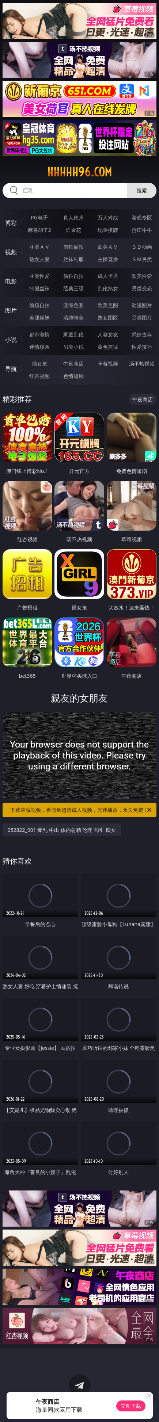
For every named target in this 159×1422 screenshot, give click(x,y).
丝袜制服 (73, 259)
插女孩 (39, 363)
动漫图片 (142, 305)
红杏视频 (39, 375)
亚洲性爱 (39, 275)
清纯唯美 (73, 317)
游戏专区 (142, 217)
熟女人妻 (39, 259)
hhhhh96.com (79, 172)
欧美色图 (108, 305)
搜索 (142, 190)
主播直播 (108, 259)
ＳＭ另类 (142, 259)
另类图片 (142, 317)
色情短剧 (73, 375)
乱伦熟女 (108, 288)
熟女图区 (108, 317)
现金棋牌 (108, 229)
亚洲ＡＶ (39, 246)
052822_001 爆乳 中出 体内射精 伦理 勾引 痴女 (62, 829)
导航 (11, 369)
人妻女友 (108, 334)
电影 (11, 281)
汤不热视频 (142, 363)
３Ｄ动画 (142, 246)
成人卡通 (108, 275)
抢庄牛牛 (142, 229)
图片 (11, 310)
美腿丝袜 (39, 317)
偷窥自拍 (39, 305)
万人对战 (108, 217)
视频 (11, 252)
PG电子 (39, 217)
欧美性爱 (142, 275)
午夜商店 (73, 363)
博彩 (11, 223)
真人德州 (73, 217)
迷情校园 (39, 346)
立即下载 (131, 1405)
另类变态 (142, 288)
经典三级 (73, 288)
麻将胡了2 (39, 229)
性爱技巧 (142, 346)
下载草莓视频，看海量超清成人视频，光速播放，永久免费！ (81, 810)
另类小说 (73, 346)
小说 (11, 340)
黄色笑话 (108, 346)
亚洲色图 (73, 305)
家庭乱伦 (73, 334)
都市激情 (39, 334)
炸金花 (73, 229)
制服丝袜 (39, 288)
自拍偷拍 (73, 246)
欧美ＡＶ (108, 246)
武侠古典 (142, 334)
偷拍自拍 (73, 275)
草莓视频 (108, 363)
